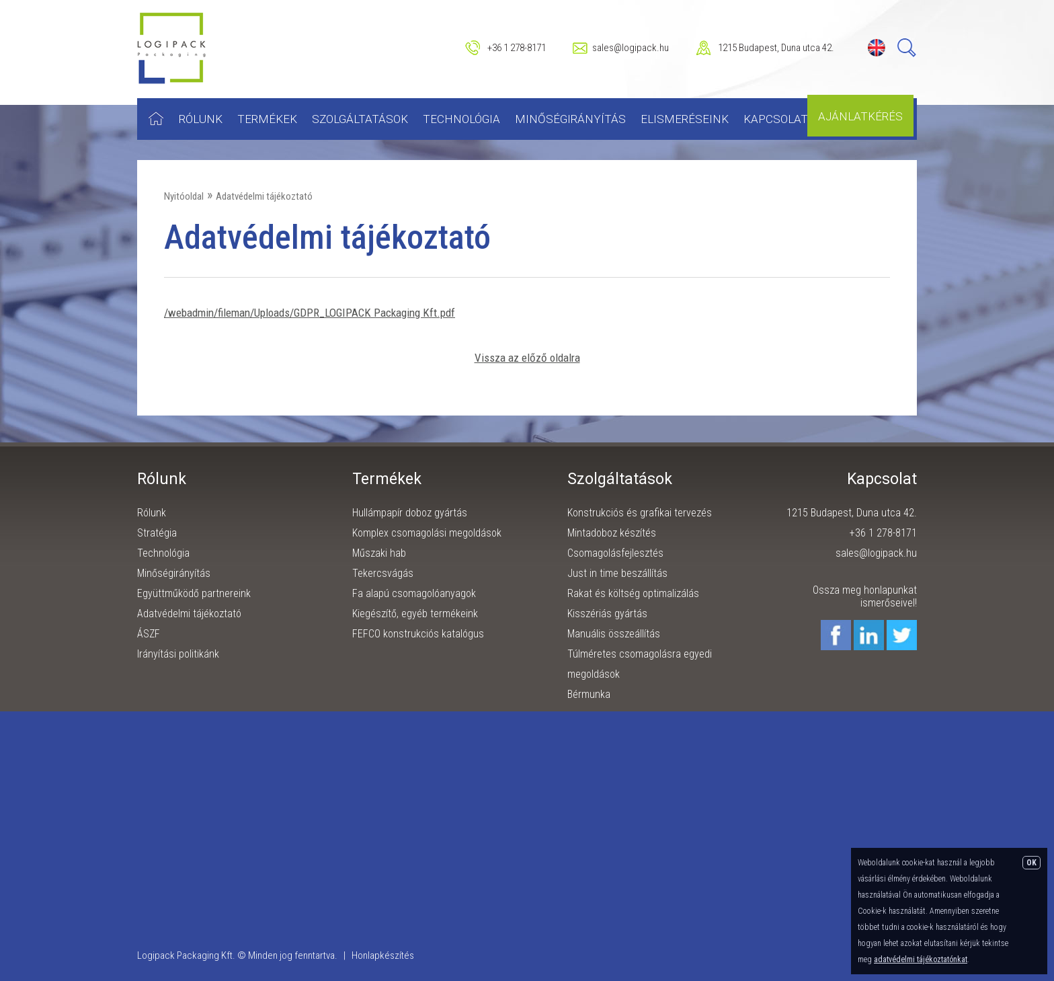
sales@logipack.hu (630, 48)
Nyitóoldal (184, 196)
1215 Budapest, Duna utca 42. (776, 48)
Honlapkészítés (383, 955)
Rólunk (200, 119)
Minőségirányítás (570, 119)
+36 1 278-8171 (516, 48)
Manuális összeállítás (613, 633)
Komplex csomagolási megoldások (426, 532)
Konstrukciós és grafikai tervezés (639, 512)
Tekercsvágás (382, 573)
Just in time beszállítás (617, 573)
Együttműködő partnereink (194, 593)
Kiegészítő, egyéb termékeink (415, 613)
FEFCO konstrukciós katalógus (418, 633)
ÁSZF (148, 633)
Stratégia (157, 532)
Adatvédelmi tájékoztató (264, 196)
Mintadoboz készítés (611, 532)
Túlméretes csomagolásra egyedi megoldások (639, 664)
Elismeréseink (685, 119)
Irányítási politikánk (178, 654)
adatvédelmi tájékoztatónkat (920, 959)
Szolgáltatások (360, 119)
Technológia (461, 119)
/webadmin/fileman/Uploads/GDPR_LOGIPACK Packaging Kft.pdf (309, 312)
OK (1031, 862)
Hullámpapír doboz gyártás (409, 512)
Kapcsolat (775, 119)
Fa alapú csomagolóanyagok (414, 593)
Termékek (267, 119)
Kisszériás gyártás (607, 613)
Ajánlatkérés (860, 116)
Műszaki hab (379, 553)
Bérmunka (588, 694)
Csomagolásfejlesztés (615, 553)
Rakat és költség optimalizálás (633, 593)
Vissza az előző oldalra (527, 357)
